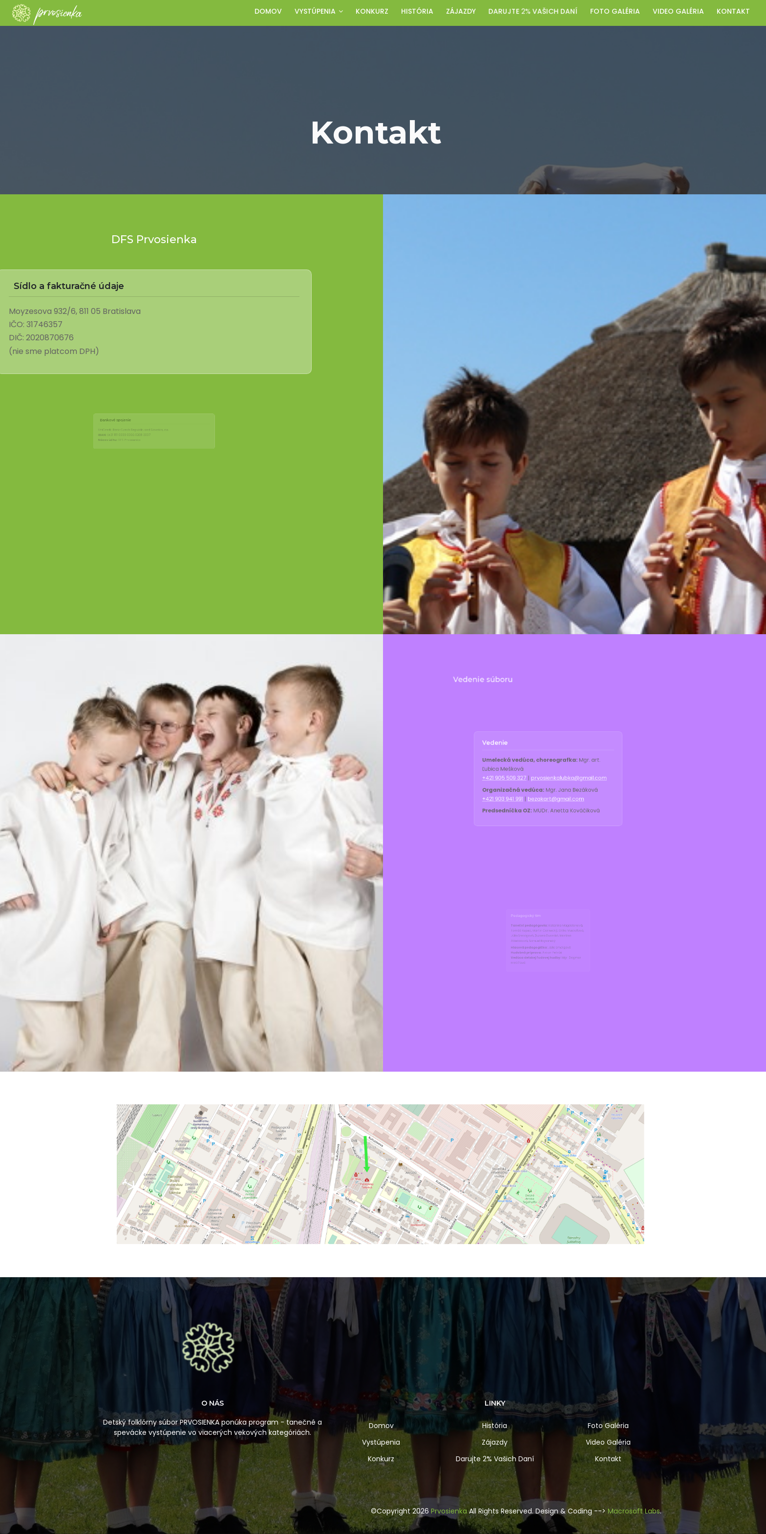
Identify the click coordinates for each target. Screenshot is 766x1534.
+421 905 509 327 (529, 778)
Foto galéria (615, 11)
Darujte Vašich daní (533, 11)
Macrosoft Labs (634, 1511)
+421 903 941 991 (528, 787)
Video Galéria (608, 1442)
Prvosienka (449, 1511)
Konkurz (372, 11)
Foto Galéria (608, 1425)
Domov (268, 11)
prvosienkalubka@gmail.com (557, 778)
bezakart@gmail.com (551, 787)
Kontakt (733, 11)
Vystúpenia (319, 11)
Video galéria (678, 11)
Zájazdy (461, 11)
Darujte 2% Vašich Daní (495, 1459)
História (417, 11)
